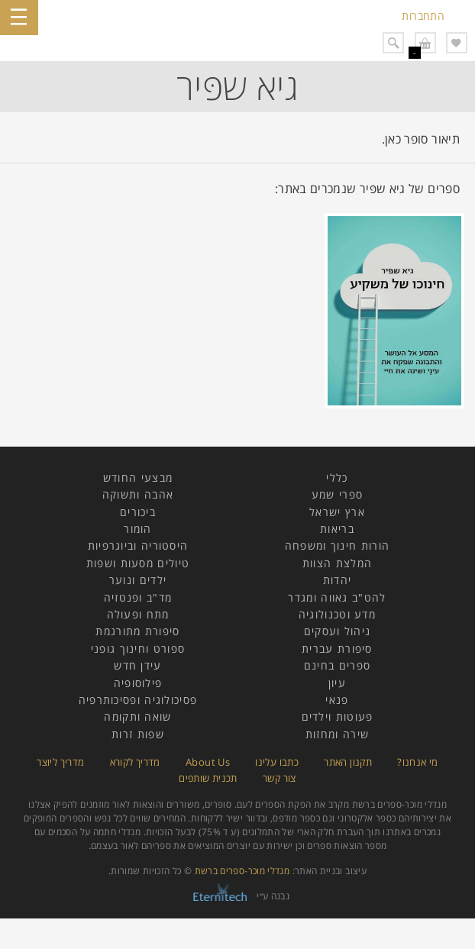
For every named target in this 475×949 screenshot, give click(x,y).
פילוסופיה (138, 683)
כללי (336, 477)
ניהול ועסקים (337, 631)
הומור (138, 528)
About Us (208, 762)
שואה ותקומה (137, 716)
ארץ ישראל (337, 512)
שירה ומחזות (337, 734)
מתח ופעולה (138, 614)
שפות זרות (137, 734)
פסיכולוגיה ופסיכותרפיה (138, 699)
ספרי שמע (337, 494)
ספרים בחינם (337, 665)
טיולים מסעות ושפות (137, 563)
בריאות (337, 528)
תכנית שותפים (208, 778)
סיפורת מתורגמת (137, 631)
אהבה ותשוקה (137, 494)
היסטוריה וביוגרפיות (138, 545)
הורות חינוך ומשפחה (337, 545)
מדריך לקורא (135, 762)
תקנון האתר (348, 762)
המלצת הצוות (337, 563)
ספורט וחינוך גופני (138, 648)
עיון (337, 683)
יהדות (337, 580)
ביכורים (138, 512)
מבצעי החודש (138, 477)
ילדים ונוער (137, 580)
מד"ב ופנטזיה (138, 597)
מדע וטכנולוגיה (337, 614)
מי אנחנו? (417, 762)
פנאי (336, 699)
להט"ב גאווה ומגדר (337, 597)
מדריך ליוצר (60, 762)
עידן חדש (137, 665)
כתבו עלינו (277, 762)
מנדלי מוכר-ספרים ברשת (242, 870)
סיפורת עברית (337, 648)
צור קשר (279, 778)
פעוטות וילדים (337, 716)
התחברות (423, 15)
